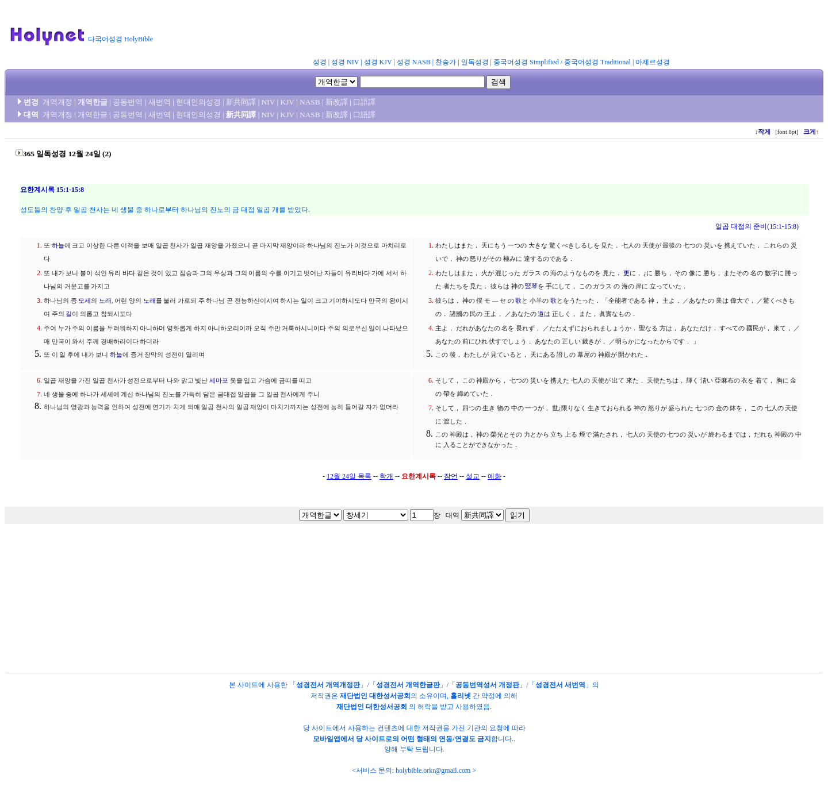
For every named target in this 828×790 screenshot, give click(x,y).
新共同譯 (241, 102)
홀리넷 (460, 696)
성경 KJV (378, 62)
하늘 (58, 245)
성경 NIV (345, 62)
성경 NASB (414, 62)
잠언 (451, 476)
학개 (386, 476)
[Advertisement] (441, 31)
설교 (473, 476)
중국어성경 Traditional (597, 62)
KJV (287, 102)
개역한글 (93, 102)
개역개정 (57, 102)
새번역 (159, 102)
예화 (494, 476)
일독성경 (475, 62)
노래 (105, 301)
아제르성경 (652, 62)
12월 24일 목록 (349, 476)
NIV (268, 102)
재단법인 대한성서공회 (375, 696)
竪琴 (531, 286)
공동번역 (128, 102)
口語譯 (364, 102)
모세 (84, 301)
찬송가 (445, 62)
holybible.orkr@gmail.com (433, 770)
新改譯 (336, 102)
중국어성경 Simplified (526, 62)
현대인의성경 (198, 102)
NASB (310, 102)
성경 (320, 62)
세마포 (218, 380)
